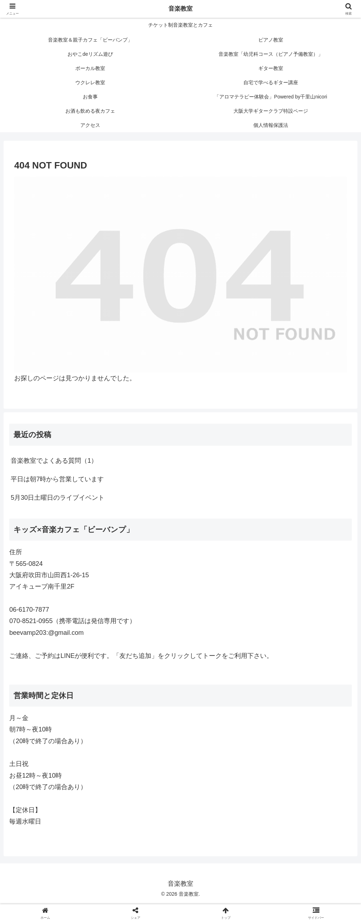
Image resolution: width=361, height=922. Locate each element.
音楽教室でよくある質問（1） (54, 460)
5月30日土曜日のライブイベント (57, 497)
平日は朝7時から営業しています (57, 479)
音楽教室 (180, 8)
